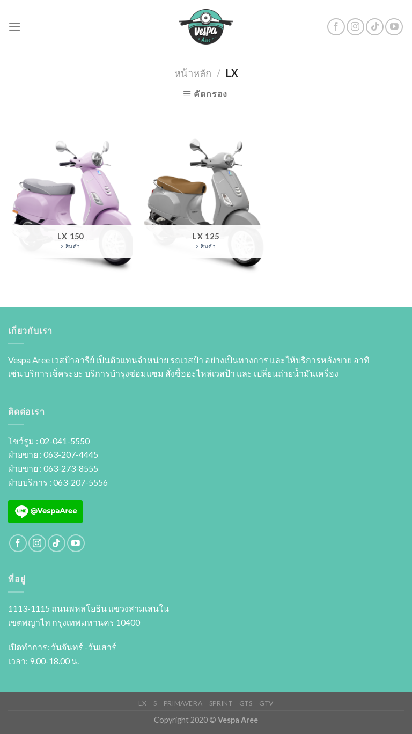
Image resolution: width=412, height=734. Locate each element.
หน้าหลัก (192, 73)
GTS (246, 703)
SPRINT (221, 703)
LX (142, 703)
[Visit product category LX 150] (70, 205)
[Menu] (14, 26)
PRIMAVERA (183, 703)
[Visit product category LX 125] (205, 205)
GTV (266, 703)
